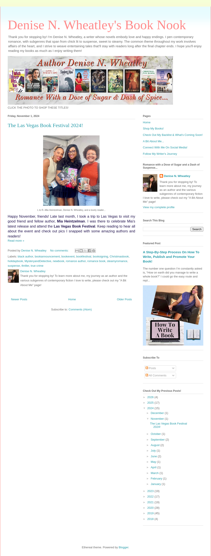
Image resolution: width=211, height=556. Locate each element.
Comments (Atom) (80, 309)
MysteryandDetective (38, 261)
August (155, 445)
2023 (151, 491)
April (154, 467)
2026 (151, 397)
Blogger (123, 547)
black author (25, 256)
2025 (151, 402)
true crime (37, 265)
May (154, 461)
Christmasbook (119, 256)
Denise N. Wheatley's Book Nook (97, 25)
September (158, 439)
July (154, 450)
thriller (25, 265)
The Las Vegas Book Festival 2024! (45, 125)
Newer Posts (19, 299)
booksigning (100, 256)
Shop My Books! (153, 128)
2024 (151, 408)
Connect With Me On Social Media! (165, 147)
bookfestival (83, 256)
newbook (58, 261)
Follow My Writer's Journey (160, 153)
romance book (96, 261)
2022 (151, 496)
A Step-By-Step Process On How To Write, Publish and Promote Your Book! (171, 256)
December (158, 413)
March (155, 473)
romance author (76, 261)
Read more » (16, 240)
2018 (151, 519)
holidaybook (15, 261)
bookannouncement (47, 256)
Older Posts (124, 299)
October (156, 434)
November (158, 418)
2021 (151, 502)
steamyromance (117, 261)
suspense (14, 265)
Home (72, 299)
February (157, 478)
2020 (151, 507)
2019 (151, 513)
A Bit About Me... (153, 141)
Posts (151, 368)
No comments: (59, 250)
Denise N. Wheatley (177, 176)
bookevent (68, 256)
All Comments (156, 375)
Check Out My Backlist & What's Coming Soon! (173, 135)
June (154, 456)
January (156, 484)
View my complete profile (159, 207)
